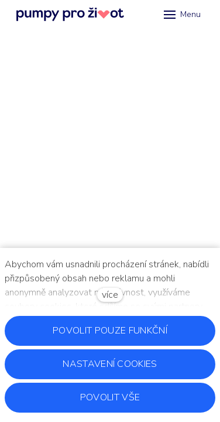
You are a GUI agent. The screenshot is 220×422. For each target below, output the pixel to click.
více (110, 294)
